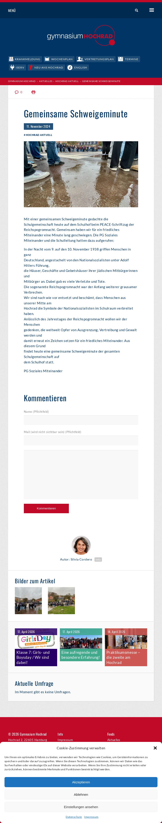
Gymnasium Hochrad (22, 81)
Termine (141, 58)
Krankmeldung (29, 58)
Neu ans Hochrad (52, 67)
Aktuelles (45, 81)
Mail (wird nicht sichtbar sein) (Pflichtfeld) (52, 432)
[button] (155, 748)
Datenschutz (74, 816)
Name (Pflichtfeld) (36, 412)
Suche (135, 10)
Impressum (91, 816)
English (87, 67)
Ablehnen (81, 794)
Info (98, 559)
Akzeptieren (81, 782)
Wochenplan (66, 58)
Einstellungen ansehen (81, 807)
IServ (21, 67)
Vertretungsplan (106, 58)
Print (33, 92)
